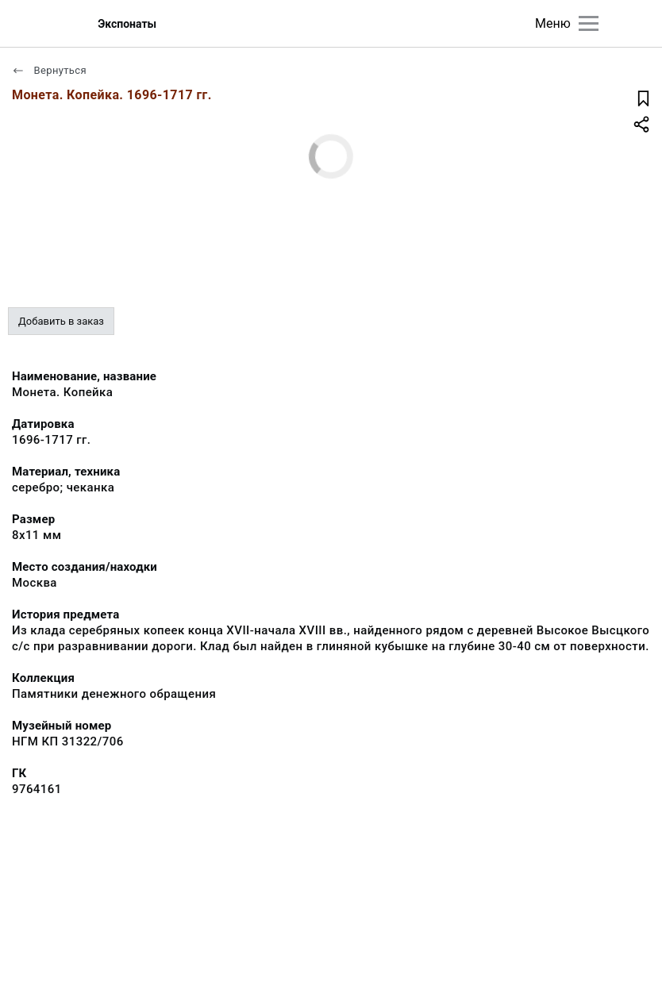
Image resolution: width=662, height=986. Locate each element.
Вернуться (49, 70)
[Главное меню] (588, 23)
